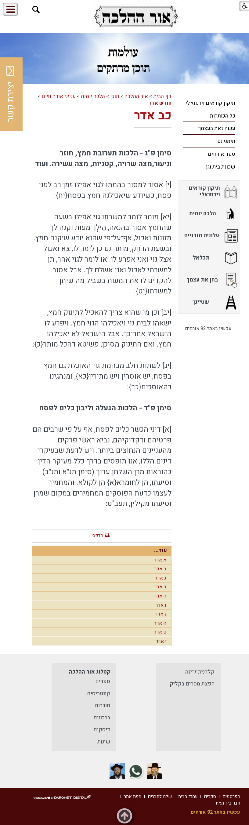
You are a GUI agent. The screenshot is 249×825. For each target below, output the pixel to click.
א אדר (160, 560)
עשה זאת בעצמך (216, 128)
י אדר (161, 641)
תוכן (114, 96)
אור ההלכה (136, 96)
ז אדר (160, 614)
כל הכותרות (222, 116)
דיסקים (101, 729)
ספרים (102, 681)
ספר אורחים (221, 154)
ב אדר (160, 568)
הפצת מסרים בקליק (192, 684)
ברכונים (101, 718)
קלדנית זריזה (200, 672)
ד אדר (160, 587)
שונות (103, 742)
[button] (36, 9)
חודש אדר (160, 103)
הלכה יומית (93, 96)
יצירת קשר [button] (10, 94)
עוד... (160, 550)
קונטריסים (98, 693)
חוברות (102, 705)
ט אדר (160, 632)
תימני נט (226, 141)
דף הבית (162, 96)
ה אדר (160, 596)
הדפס (97, 535)
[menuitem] (209, 102)
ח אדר (160, 623)
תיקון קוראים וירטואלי (210, 103)
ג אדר (160, 578)
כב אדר (152, 116)
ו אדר (161, 605)
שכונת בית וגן (220, 167)
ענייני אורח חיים (59, 96)
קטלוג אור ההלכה (89, 672)
